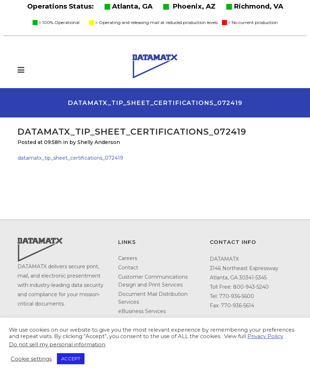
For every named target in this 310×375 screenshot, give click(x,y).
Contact (128, 267)
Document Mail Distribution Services (153, 298)
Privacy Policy (265, 336)
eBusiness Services (142, 311)
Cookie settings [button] (31, 359)
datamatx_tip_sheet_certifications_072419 (70, 158)
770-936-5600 (236, 296)
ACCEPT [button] (70, 358)
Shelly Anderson (98, 142)
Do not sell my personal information (57, 344)
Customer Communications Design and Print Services (153, 281)
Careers (127, 258)
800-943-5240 (251, 287)
